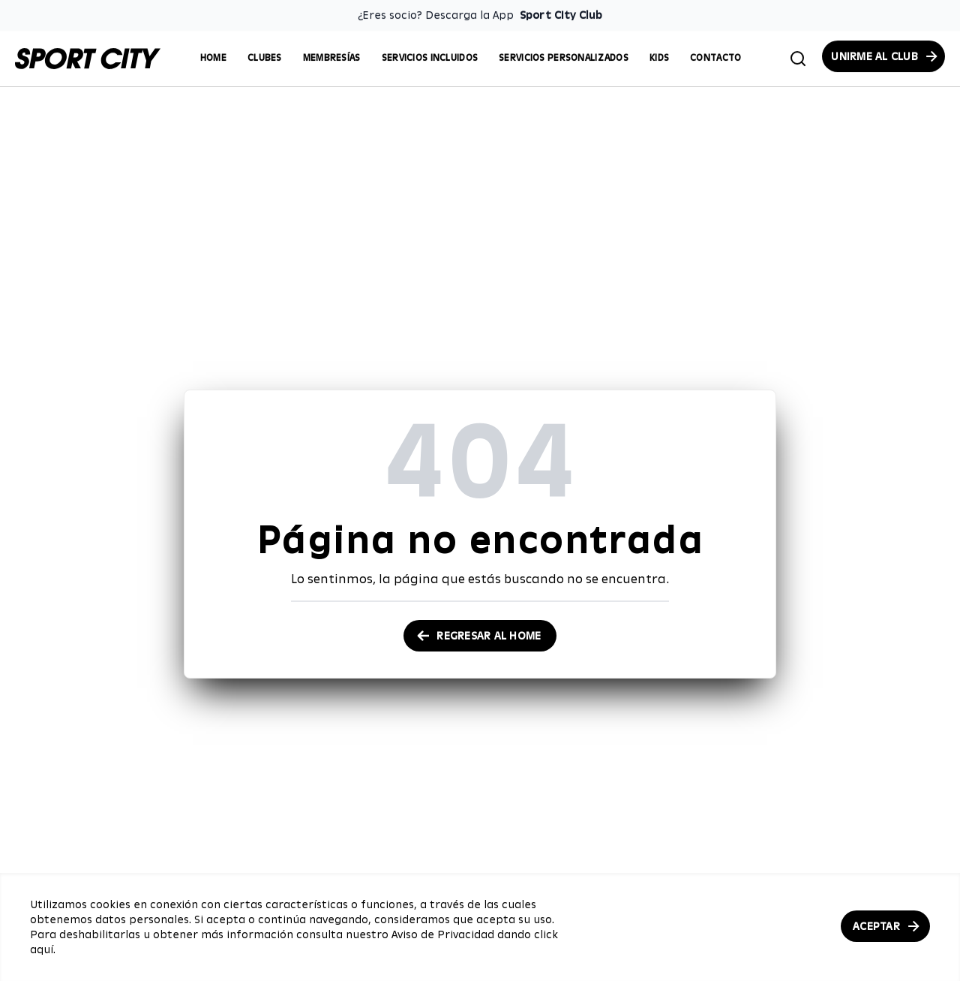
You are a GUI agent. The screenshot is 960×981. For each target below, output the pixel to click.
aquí (41, 949)
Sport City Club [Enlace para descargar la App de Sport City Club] (561, 15)
